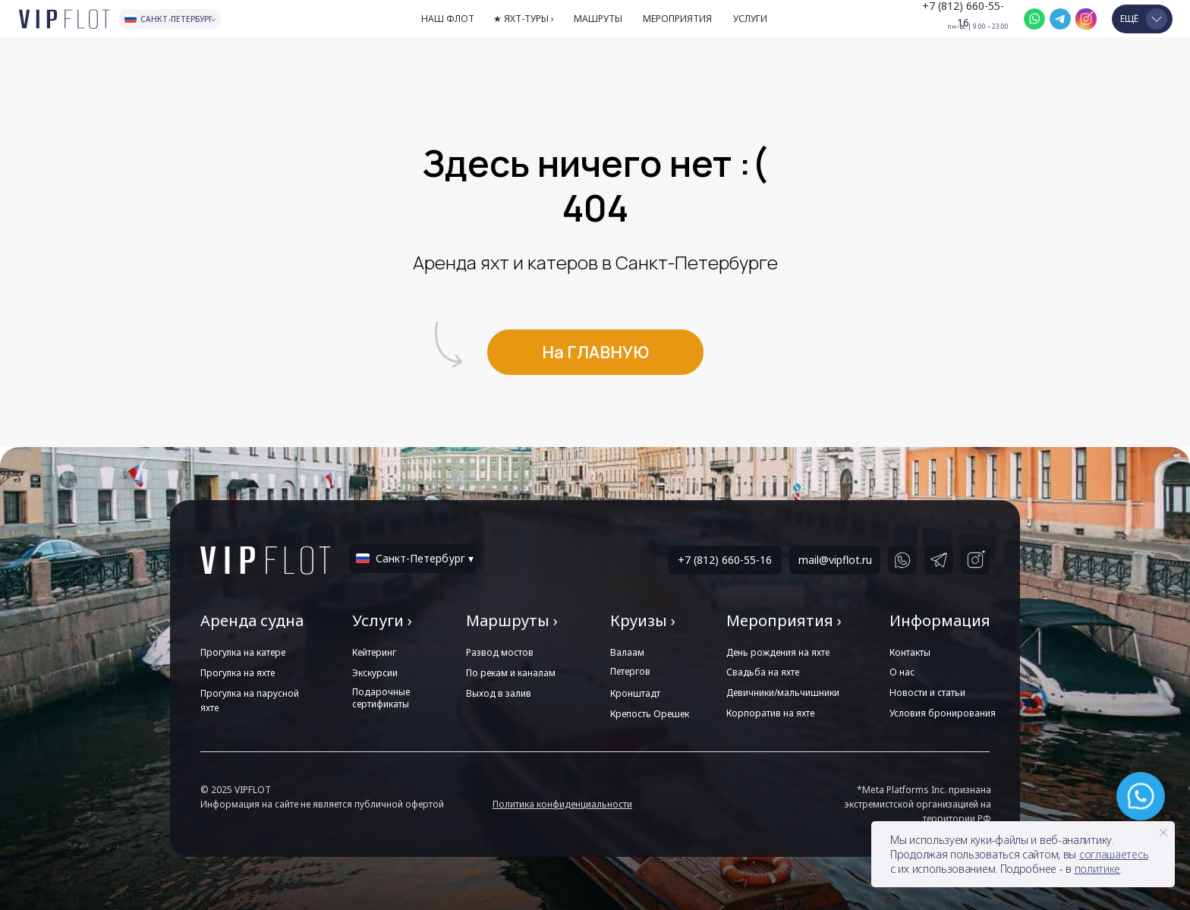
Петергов (630, 671)
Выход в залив (498, 693)
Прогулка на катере (242, 652)
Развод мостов (500, 652)
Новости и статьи (927, 692)
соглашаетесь (1113, 854)
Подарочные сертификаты (381, 697)
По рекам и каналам (511, 672)
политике (1098, 868)
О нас (902, 672)
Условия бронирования (942, 713)
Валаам (627, 652)
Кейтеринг (374, 652)
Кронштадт (635, 693)
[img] (1034, 19)
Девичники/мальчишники (782, 692)
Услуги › (382, 620)
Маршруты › (512, 620)
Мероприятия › (784, 620)
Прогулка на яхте (237, 672)
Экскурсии (375, 672)
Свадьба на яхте (762, 672)
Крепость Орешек (649, 713)
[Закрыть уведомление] (1163, 832)
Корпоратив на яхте (770, 713)
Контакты (909, 652)
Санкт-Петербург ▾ (425, 558)
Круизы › (642, 620)
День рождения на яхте (778, 652)
